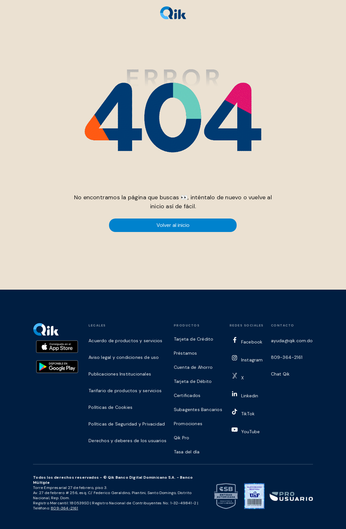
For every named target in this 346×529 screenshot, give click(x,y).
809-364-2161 (64, 508)
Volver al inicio (173, 225)
